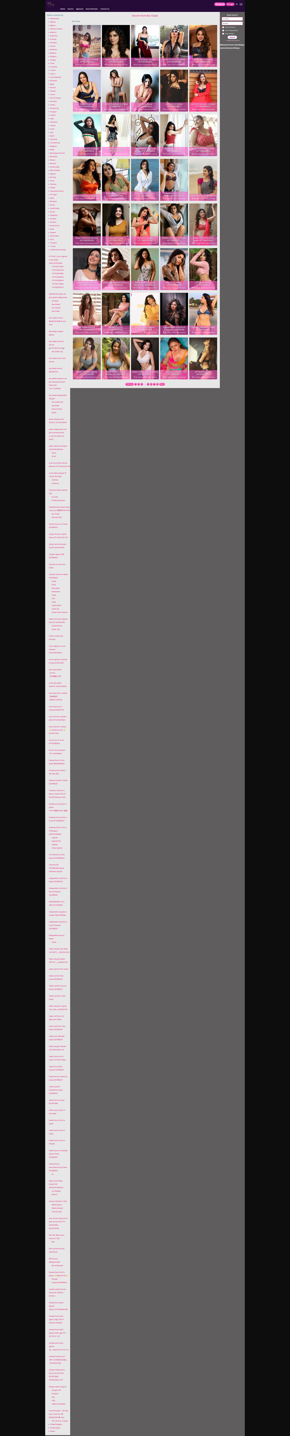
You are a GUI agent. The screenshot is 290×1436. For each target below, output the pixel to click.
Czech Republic (55, 74)
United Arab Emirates (58, 246)
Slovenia (53, 219)
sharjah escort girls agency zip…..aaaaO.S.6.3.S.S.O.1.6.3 (59, 1343)
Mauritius (53, 153)
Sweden (53, 229)
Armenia (53, 36)
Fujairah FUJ (56, 838)
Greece (52, 101)
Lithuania (53, 136)
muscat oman (57, 1208)
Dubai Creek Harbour (60, 609)
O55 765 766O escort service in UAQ (56, 1233)
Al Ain (54, 453)
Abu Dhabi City (57, 348)
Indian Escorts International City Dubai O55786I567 (58, 1164)
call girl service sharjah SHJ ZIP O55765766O (57, 542)
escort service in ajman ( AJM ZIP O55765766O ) (58, 715)
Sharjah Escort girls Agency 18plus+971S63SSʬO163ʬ (58, 1302)
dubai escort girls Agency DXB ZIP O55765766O (58, 617)
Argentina (53, 32)
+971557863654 (57, 277)
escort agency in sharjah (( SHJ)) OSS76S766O (58, 658)
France (52, 91)
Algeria (52, 22)
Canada (53, 56)
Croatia (52, 67)
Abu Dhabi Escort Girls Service (57, 357)
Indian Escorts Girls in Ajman (57, 1118)
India (52, 115)
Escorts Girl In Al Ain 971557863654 (56, 738)
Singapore (54, 212)
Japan (52, 132)
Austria (52, 43)
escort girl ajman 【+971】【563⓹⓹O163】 (55, 669)
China (52, 60)
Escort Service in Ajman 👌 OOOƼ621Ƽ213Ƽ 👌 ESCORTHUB (57, 726)
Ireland (52, 122)
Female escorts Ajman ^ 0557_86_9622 (57, 769)
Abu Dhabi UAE (57, 399)
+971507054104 (57, 267)
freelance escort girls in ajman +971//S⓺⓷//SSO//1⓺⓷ (58, 804)
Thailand (53, 239)
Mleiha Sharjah (57, 1205)
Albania (53, 18)
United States (55, 1424)
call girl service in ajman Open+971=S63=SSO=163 (58, 532)
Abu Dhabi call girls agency (56, 330)
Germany (53, 98)
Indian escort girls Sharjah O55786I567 (56, 1065)
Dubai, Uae (56, 626)
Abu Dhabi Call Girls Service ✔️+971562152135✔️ (57, 341)
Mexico (52, 157)
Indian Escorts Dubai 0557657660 (56, 1098)
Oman (52, 177)
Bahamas (53, 46)
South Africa (54, 222)
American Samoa (56, 25)
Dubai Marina (57, 622)
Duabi (54, 592)
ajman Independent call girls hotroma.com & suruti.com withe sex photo (57, 431)
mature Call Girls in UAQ (58, 1198)
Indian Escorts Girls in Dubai (57, 1129)
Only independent (230, 27)
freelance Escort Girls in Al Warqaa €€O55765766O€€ (58, 827)
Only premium (228, 24)
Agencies (79, 4)
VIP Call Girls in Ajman (60, 1418)
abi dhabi (55, 297)
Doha (54, 581)
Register (219, 4)
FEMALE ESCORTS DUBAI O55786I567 (58, 779)
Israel (52, 125)
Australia (53, 39)
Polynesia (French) (57, 188)
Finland (52, 88)
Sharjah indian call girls (57, 1383)
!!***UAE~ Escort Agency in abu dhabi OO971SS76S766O (58, 256)
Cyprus (52, 70)
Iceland (52, 112)
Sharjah (54, 1276)
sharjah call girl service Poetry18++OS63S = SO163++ (57, 1289)
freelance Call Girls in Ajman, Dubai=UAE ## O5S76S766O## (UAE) (57, 790)
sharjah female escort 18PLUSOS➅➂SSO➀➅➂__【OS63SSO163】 (58, 1356)
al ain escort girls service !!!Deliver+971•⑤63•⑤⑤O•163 (59, 461)
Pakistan (53, 181)
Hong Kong (54, 105)
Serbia (52, 208)
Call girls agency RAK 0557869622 (56, 552)
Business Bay (57, 514)
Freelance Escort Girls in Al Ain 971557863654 (58, 816)
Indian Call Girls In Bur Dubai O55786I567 (57, 1024)
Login (230, 4)
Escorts (70, 4)
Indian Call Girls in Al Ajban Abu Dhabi (56, 1014)
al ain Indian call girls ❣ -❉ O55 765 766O (57, 471)
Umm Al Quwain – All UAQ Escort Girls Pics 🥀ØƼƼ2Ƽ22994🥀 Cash (58, 1410)
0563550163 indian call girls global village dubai (58, 292)
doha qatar (56, 585)
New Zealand (55, 167)
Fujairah (55, 834)
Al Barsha (55, 480)
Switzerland (54, 232)
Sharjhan (55, 1390)
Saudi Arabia (54, 205)
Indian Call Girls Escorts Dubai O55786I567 (57, 984)
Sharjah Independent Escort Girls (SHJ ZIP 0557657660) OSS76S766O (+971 (57, 1371)
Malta (52, 146)
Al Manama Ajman (58, 497)
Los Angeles (56, 1188)
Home (62, 4)
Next (162, 381)
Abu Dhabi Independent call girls (58, 393)
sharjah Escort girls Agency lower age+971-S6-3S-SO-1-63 (57, 1329)
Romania (53, 198)
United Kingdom (56, 1421)
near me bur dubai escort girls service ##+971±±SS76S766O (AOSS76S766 (58, 1220)
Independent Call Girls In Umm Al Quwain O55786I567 (58, 922)
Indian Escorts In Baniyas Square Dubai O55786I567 (58, 1150)
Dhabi (54, 578)
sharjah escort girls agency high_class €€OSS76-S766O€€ (56, 1316)
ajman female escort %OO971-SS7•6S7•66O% (58, 417)
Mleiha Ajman (57, 1201)
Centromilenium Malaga (230, 44)
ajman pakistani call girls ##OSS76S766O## (58, 444)
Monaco (53, 160)
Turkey (52, 243)
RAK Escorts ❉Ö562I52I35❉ (54, 1257)
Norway (53, 174)
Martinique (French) (57, 150)
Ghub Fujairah (57, 845)
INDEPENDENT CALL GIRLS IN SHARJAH (57, 900)
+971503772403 (57, 263)
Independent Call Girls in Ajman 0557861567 (58, 876)
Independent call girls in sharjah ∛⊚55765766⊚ (58, 910)
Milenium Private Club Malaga (232, 41)
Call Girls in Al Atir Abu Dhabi (57, 563)
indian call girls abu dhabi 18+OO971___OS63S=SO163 (59, 947)
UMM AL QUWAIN (58, 1401)
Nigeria (53, 170)
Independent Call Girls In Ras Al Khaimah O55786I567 (58, 888)
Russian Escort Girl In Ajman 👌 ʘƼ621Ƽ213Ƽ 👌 (58, 1270)
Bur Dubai (55, 510)
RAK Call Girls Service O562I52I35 (56, 1247)
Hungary (53, 108)
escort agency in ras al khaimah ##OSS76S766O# (57, 646)
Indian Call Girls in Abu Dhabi (57, 994)
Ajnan (54, 449)
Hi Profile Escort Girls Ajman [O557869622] (57, 853)
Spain (52, 226)
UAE (53, 1394)
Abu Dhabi (56, 308)
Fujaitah (55, 841)
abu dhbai (55, 402)
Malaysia (53, 143)
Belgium (53, 50)
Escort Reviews (92, 4)
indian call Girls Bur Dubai (58, 966)
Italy (51, 129)
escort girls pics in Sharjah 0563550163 (56, 705)
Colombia (53, 63)
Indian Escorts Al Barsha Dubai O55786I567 (58, 1075)
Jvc (53, 1171)
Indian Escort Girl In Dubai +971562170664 (57, 1055)
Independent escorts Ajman (56, 934)
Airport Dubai (57, 406)
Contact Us (104, 4)
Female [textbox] (225, 20)
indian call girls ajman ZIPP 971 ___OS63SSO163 (58, 957)
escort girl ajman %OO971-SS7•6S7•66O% (58, 681)
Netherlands (54, 163)
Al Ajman (55, 476)
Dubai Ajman (56, 602)
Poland (52, 184)
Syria (52, 236)
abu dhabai (56, 301)
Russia (52, 201)
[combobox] (232, 15)
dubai (54, 599)
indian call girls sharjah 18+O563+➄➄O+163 (57, 1045)
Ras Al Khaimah (57, 1262)
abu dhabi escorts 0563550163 (55, 367)
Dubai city (55, 605)
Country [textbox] (226, 15)
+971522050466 (57, 270)
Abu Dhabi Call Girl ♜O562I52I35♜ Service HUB (57, 317)
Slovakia (53, 215)
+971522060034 (57, 274)
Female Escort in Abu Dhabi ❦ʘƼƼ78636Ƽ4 (56, 758)
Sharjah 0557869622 (59, 1279)
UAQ (53, 1397)
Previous (129, 381)
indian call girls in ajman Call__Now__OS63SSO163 (58, 1004)
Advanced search (232, 37)
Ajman (54, 409)
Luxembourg (55, 139)
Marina (54, 1191)
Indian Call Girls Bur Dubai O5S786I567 (56, 974)
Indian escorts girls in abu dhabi (57, 1108)
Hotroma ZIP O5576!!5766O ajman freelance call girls (56, 864)
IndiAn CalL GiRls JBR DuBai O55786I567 (56, 1035)
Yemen (52, 1428)
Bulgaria (53, 53)
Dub (53, 595)
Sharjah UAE (56, 1387)
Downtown (56, 588)
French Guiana (55, 94)
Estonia (53, 84)
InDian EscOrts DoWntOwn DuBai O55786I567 (56, 1086)
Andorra (53, 29)
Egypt (52, 81)
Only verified (228, 30)
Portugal (53, 191)
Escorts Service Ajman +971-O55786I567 (57, 748)
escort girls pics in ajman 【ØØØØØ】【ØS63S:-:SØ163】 (58, 693)
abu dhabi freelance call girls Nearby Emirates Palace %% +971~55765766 (58, 380)
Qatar (52, 195)
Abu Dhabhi (56, 304)
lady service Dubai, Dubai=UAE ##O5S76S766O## (56, 1180)
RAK (53, 1239)
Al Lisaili (55, 493)
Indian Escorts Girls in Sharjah (57, 1139)
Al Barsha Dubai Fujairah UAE (58, 488)
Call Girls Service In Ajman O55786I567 (58, 573)
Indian (54, 939)
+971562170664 (57, 280)
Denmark (53, 77)
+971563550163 (57, 284)
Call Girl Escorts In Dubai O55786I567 (58, 522)
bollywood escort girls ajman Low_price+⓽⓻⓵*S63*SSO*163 (61, 505)
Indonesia (53, 119)
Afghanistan (54, 15)
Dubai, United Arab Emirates (56, 634)
